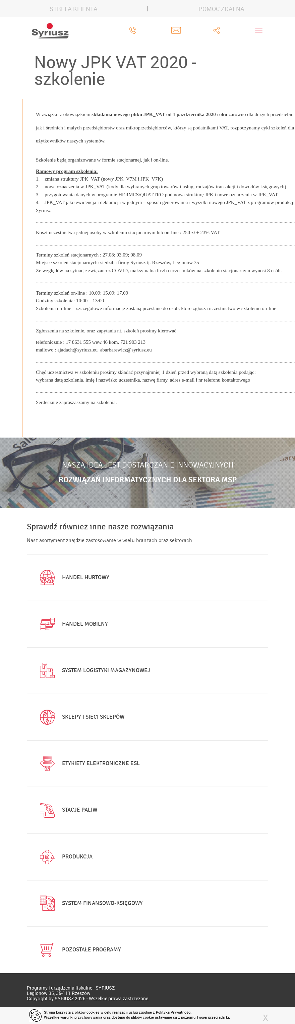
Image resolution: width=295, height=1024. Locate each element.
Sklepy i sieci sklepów (80, 717)
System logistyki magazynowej (93, 670)
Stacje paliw (67, 810)
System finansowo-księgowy (90, 903)
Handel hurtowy (73, 577)
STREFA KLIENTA (74, 9)
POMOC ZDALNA (221, 9)
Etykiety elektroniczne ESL (88, 763)
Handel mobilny (72, 624)
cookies (93, 1012)
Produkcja (65, 856)
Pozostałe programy (79, 949)
